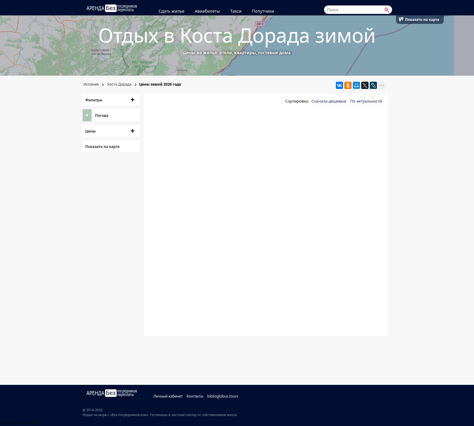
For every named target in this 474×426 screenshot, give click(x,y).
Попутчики (263, 11)
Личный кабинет (168, 396)
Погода (101, 115)
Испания (91, 84)
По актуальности (366, 101)
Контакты (195, 396)
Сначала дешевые (328, 101)
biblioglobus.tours (223, 396)
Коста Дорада (118, 84)
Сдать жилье (171, 11)
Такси (236, 11)
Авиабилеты (207, 11)
